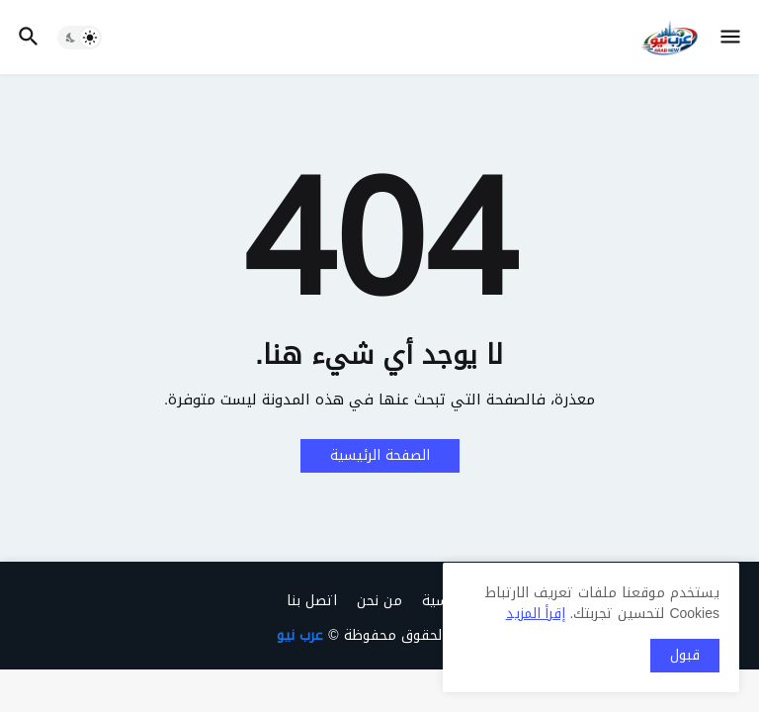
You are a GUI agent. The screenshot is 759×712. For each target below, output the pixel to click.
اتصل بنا (312, 601)
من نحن (379, 601)
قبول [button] (685, 655)
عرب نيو (300, 635)
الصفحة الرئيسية (380, 455)
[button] (732, 37)
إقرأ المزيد (535, 613)
